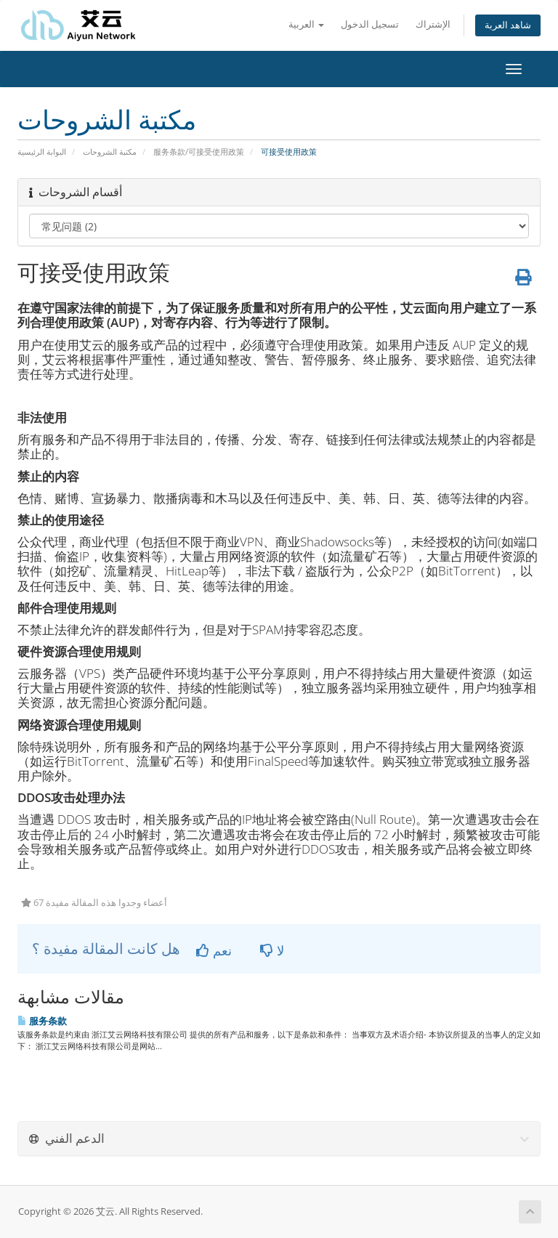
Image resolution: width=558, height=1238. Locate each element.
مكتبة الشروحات (110, 151)
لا (272, 950)
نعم (214, 950)
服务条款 (42, 1020)
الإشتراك (433, 24)
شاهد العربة (508, 25)
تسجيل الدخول (370, 24)
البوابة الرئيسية (41, 151)
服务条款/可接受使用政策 (198, 151)
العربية (306, 24)
